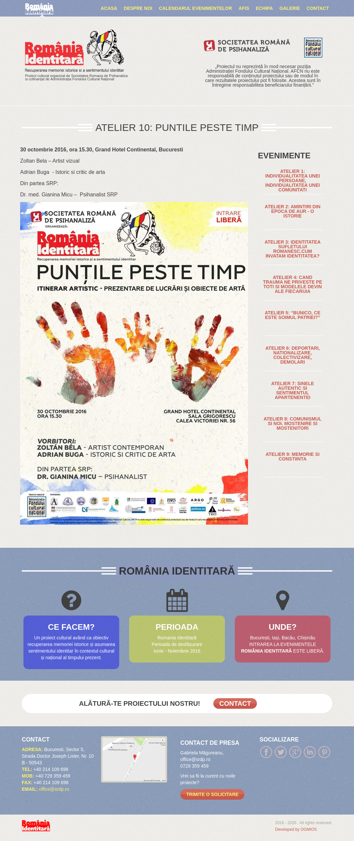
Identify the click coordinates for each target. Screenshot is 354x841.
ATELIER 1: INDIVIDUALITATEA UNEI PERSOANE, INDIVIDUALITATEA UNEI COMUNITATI (292, 180)
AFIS (244, 8)
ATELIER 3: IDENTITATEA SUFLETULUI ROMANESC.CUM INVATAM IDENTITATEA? (293, 249)
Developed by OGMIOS (296, 829)
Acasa (109, 8)
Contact (318, 8)
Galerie (289, 8)
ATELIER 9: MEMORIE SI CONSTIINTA (292, 456)
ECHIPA (264, 8)
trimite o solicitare (212, 794)
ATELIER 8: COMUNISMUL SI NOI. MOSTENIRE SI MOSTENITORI (293, 423)
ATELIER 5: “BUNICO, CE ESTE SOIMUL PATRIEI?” (293, 315)
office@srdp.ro (54, 789)
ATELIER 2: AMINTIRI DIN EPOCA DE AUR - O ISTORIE (293, 211)
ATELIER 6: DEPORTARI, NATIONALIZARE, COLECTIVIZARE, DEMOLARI (293, 355)
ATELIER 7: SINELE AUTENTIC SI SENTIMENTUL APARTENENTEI (292, 390)
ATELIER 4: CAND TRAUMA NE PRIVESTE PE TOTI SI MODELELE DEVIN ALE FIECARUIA (292, 284)
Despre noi (138, 8)
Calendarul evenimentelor (195, 8)
